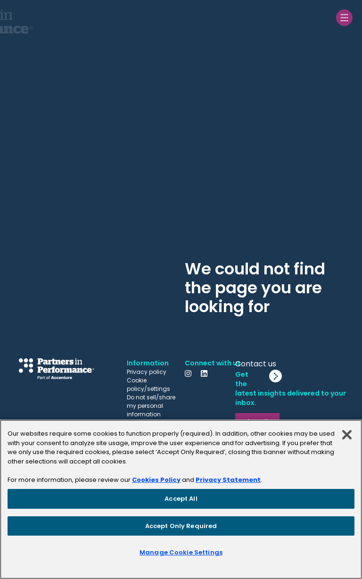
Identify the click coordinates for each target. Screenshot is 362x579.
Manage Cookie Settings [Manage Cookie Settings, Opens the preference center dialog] (181, 552)
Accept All (181, 498)
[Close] (347, 434)
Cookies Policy (156, 479)
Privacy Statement (228, 479)
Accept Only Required (181, 525)
